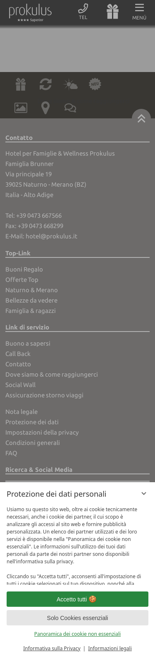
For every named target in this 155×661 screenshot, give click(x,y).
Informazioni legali (110, 648)
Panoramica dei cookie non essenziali (77, 633)
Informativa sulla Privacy (51, 648)
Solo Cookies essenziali (77, 618)
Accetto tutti (77, 599)
